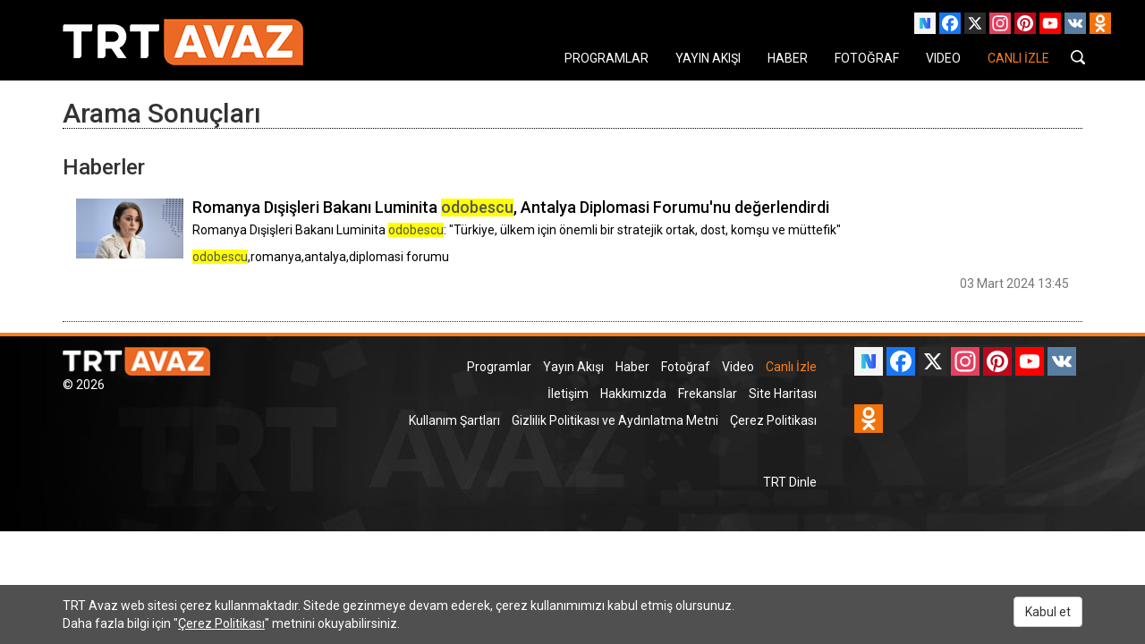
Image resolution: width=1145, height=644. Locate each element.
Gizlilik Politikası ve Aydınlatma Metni (615, 420)
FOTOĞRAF (867, 58)
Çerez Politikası (773, 420)
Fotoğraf (685, 367)
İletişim (568, 393)
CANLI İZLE (1018, 58)
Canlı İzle (791, 367)
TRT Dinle (790, 482)
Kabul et (1048, 612)
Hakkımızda (633, 393)
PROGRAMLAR (606, 58)
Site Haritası (783, 393)
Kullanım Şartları (454, 420)
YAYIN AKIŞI (708, 58)
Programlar (499, 367)
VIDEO (943, 58)
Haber (632, 367)
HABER (788, 58)
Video (738, 367)
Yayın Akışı (573, 367)
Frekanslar (707, 393)
